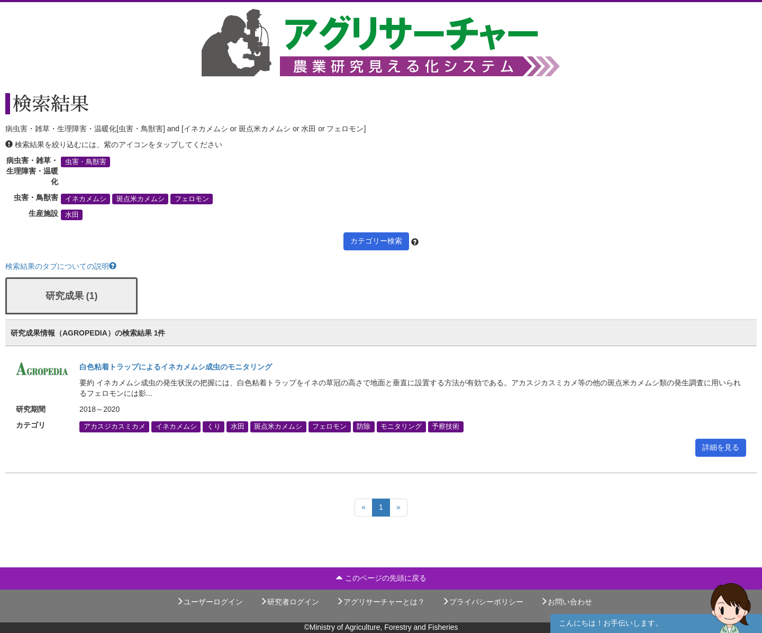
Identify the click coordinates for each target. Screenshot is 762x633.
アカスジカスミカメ (115, 426)
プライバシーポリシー (482, 602)
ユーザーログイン (209, 602)
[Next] (398, 508)
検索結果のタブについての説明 (60, 266)
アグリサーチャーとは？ (380, 602)
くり (214, 426)
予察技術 (445, 426)
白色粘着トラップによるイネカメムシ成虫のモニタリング (175, 367)
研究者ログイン (289, 602)
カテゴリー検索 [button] (376, 241)
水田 (72, 215)
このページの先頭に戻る (381, 578)
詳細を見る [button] (720, 447)
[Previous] (364, 508)
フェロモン (192, 199)
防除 (363, 426)
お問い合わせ (566, 602)
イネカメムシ (85, 199)
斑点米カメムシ (140, 199)
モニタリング (401, 426)
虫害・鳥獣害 (85, 162)
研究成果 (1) (72, 296)
